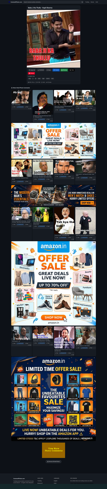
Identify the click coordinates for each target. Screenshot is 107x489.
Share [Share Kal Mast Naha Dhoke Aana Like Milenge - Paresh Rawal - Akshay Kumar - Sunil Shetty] (48, 343)
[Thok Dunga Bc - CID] (21, 333)
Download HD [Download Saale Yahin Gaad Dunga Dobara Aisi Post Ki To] (84, 237)
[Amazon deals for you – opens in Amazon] (53, 195)
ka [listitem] (35, 78)
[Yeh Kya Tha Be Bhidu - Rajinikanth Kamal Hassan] (21, 168)
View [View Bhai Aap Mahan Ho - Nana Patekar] (77, 347)
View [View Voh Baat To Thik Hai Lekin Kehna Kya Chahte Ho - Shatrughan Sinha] (35, 119)
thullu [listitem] (39, 78)
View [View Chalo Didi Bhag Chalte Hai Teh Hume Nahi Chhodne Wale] (35, 226)
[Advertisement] (53, 486)
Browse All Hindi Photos (53, 461)
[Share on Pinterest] (31, 73)
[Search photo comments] (52, 2)
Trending (87, 2)
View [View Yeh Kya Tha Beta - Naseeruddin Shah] (56, 237)
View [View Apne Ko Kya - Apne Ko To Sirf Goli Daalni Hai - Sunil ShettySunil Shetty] (56, 109)
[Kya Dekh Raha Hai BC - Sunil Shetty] (64, 166)
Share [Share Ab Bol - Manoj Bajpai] (26, 106)
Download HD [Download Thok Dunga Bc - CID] (20, 343)
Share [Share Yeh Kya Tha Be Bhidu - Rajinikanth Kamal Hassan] (26, 181)
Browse (92, 2)
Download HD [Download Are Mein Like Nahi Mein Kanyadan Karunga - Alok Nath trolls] (63, 353)
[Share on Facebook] (56, 70)
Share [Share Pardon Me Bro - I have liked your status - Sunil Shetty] (90, 177)
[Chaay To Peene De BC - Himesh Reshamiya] (85, 97)
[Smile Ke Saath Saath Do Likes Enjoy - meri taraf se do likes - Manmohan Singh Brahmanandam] (21, 213)
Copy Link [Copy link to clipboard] (32, 70)
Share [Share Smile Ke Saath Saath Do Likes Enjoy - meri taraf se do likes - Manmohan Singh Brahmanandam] (26, 224)
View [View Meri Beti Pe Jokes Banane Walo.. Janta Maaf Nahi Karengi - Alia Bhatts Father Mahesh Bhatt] (35, 179)
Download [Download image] (41, 70)
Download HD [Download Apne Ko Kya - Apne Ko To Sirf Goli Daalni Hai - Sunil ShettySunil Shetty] (63, 109)
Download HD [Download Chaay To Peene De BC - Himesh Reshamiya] (84, 108)
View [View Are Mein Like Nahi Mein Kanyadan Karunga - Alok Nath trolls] (56, 353)
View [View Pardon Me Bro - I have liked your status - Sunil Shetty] (77, 177)
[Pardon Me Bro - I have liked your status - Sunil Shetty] (85, 166)
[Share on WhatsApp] (64, 70)
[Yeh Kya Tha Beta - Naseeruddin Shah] (64, 220)
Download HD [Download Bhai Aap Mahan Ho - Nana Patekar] (84, 347)
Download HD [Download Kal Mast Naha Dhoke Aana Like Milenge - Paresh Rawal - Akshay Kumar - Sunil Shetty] (41, 343)
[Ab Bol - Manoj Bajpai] (21, 97)
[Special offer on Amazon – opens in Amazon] (53, 141)
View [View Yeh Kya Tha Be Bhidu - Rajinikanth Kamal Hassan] (13, 181)
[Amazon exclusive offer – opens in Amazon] (53, 399)
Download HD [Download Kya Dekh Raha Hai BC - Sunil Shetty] (63, 176)
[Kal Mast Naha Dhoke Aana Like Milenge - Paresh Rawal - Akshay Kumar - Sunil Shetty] (43, 332)
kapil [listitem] (43, 78)
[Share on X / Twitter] (71, 70)
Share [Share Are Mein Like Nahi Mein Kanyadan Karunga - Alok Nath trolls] (69, 353)
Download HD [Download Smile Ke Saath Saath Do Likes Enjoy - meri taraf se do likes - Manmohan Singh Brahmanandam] (20, 224)
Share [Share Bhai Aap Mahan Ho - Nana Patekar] (90, 347)
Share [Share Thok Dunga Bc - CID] (26, 343)
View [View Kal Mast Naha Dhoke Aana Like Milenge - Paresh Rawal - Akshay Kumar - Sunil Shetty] (35, 343)
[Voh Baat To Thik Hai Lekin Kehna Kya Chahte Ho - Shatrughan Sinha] (43, 102)
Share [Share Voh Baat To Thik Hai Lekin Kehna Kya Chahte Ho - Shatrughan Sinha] (48, 119)
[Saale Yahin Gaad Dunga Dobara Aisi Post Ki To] (85, 220)
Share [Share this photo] (49, 70)
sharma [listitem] (47, 78)
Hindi (97, 2)
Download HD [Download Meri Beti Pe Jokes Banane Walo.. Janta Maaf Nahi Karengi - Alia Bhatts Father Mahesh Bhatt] (41, 179)
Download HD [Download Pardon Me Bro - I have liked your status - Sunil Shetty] (84, 177)
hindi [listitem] (52, 78)
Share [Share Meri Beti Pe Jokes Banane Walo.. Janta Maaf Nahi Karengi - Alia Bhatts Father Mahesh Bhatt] (48, 179)
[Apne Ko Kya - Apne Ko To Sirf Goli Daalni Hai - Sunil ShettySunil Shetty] (64, 97)
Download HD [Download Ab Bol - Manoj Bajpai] (20, 106)
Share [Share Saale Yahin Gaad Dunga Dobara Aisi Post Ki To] (90, 237)
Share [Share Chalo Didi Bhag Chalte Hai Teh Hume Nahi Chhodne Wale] (48, 226)
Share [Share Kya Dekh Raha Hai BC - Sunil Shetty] (69, 176)
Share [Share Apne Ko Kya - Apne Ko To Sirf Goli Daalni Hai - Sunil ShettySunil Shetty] (69, 109)
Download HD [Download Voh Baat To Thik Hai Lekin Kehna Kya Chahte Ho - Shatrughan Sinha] (41, 119)
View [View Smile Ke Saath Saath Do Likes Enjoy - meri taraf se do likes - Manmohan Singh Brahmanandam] (13, 224)
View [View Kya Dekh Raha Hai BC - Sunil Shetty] (56, 176)
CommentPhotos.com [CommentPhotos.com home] (19, 478)
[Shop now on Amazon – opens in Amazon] (53, 283)
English (55, 480)
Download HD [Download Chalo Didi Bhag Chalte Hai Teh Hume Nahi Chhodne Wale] (41, 226)
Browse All (40, 483)
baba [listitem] (30, 78)
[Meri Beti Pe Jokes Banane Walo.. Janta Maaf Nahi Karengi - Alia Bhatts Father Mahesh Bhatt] (43, 167)
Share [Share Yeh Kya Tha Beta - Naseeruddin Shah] (69, 237)
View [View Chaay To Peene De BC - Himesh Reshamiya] (77, 108)
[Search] (82, 2)
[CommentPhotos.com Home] (15, 2)
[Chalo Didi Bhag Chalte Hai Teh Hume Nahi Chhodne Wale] (43, 214)
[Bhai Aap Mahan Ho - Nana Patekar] (85, 335)
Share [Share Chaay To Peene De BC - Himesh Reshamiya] (90, 108)
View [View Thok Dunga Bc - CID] (13, 343)
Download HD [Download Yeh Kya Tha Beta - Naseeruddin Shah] (63, 237)
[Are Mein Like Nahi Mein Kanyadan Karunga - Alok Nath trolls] (64, 337)
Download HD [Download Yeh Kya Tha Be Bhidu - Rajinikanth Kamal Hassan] (20, 181)
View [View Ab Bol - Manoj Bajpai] (13, 106)
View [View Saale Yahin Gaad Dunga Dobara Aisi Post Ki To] (77, 237)
